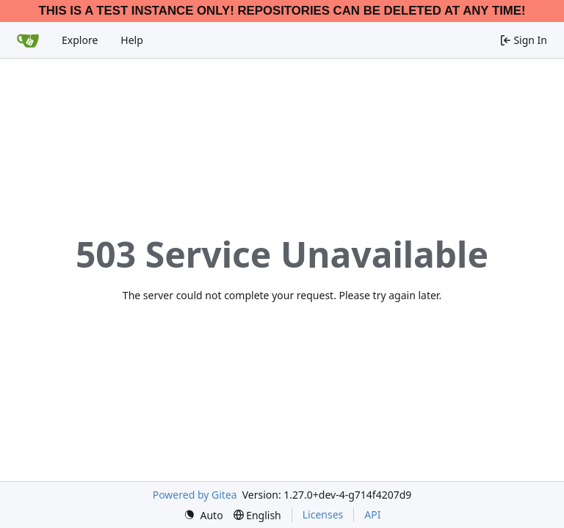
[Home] (27, 40)
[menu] (203, 515)
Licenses (323, 514)
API (372, 514)
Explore (80, 40)
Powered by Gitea (195, 495)
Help (131, 40)
